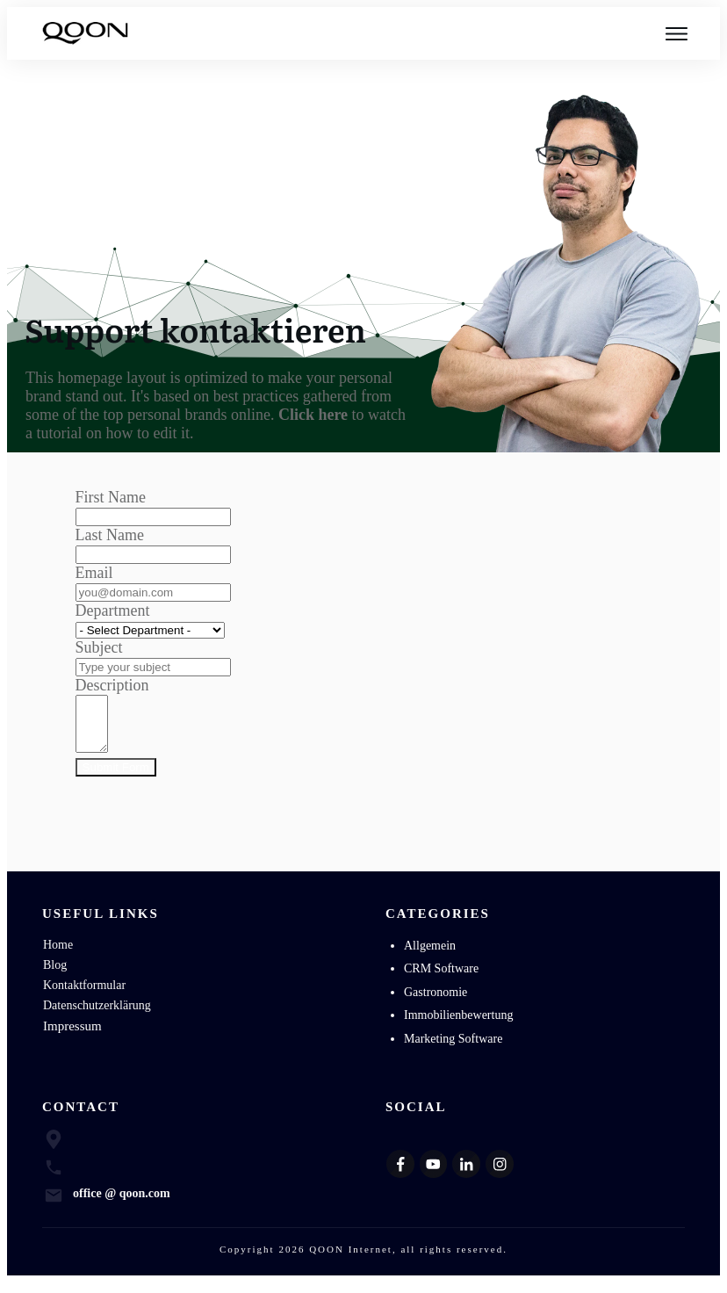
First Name (111, 497)
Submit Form (116, 777)
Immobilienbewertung (458, 1025)
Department (113, 610)
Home (58, 955)
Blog (55, 975)
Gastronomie (435, 1002)
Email (94, 572)
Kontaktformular (84, 995)
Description (112, 685)
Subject (99, 647)
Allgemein (430, 956)
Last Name (110, 535)
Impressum (72, 1036)
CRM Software (441, 979)
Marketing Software (453, 1049)
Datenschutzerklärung (97, 1015)
